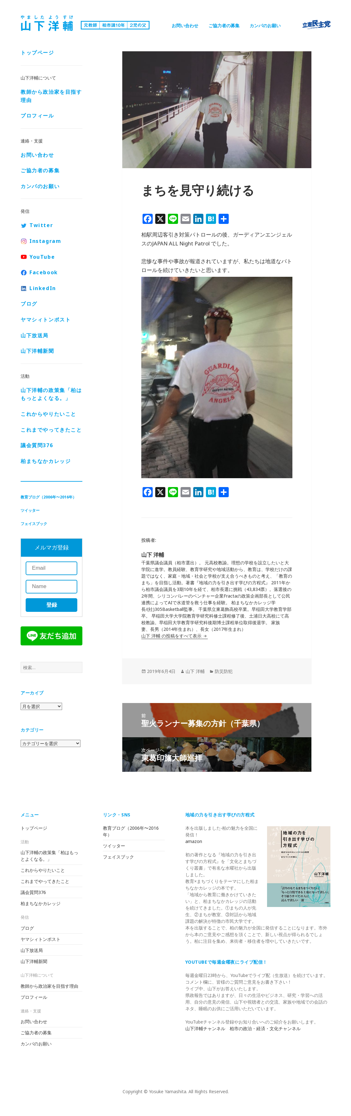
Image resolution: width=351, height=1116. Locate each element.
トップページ (37, 52)
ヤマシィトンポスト (46, 319)
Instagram (45, 241)
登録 (51, 605)
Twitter (41, 225)
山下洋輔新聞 (37, 350)
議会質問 (37, 445)
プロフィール (37, 115)
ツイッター (30, 510)
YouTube (42, 256)
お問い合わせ (185, 25)
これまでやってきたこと (51, 429)
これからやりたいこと (48, 413)
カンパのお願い (265, 25)
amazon (193, 841)
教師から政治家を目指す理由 (51, 96)
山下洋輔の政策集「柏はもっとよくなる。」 (51, 394)
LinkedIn (42, 288)
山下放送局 (34, 335)
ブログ (29, 303)
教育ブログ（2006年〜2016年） (48, 497)
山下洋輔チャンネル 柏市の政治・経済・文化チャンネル (243, 1028)
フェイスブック (34, 523)
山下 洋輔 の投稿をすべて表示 (172, 636)
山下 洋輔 (195, 671)
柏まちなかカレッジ (46, 461)
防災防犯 (224, 671)
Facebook (43, 272)
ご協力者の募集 (223, 25)
